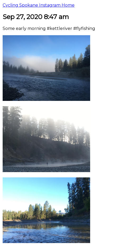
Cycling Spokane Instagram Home (39, 5)
